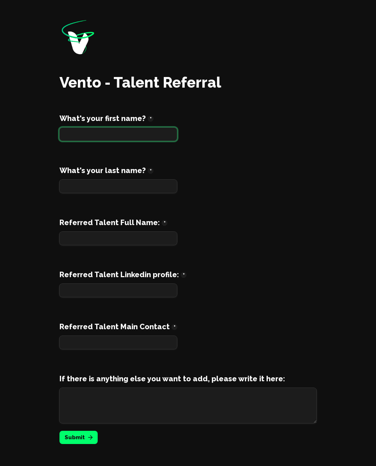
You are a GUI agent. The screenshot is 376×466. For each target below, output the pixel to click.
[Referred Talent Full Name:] (118, 238)
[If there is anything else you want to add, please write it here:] (188, 405)
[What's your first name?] (118, 134)
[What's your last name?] (118, 186)
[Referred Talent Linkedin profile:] (118, 290)
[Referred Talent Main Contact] (118, 342)
